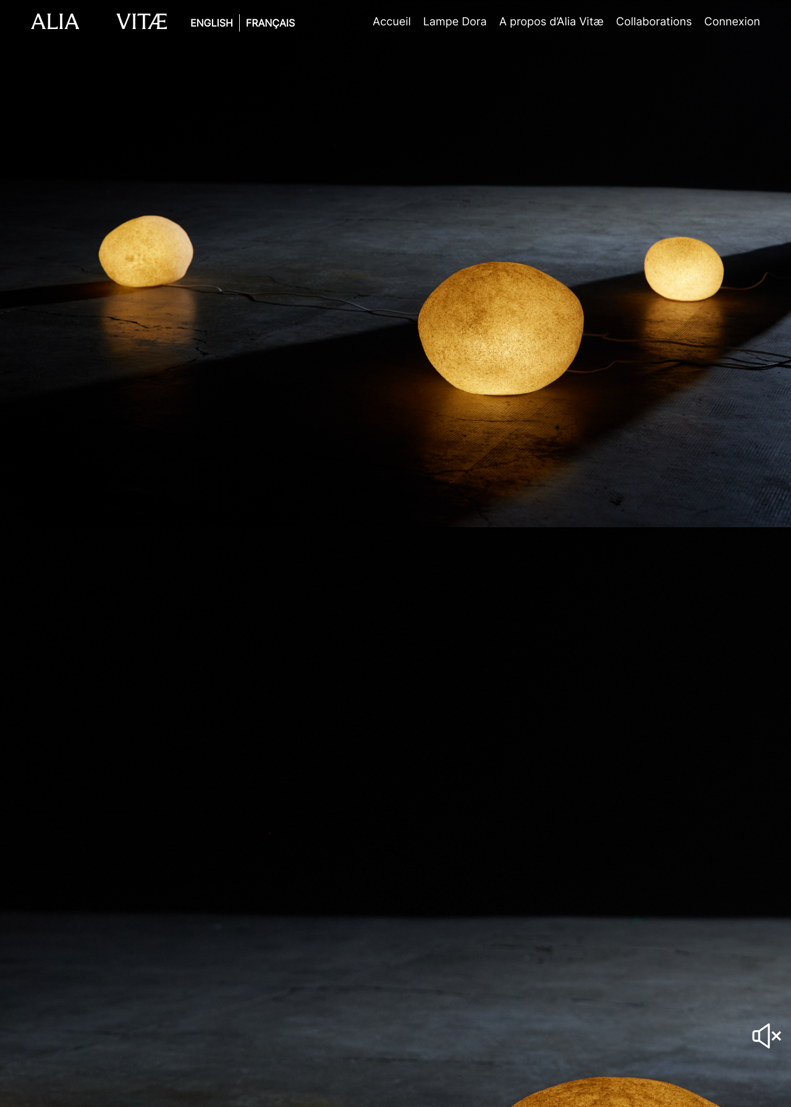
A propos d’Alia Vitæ (551, 21)
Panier (775, 21)
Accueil (392, 21)
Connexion (732, 21)
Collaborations (654, 21)
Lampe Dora (455, 21)
